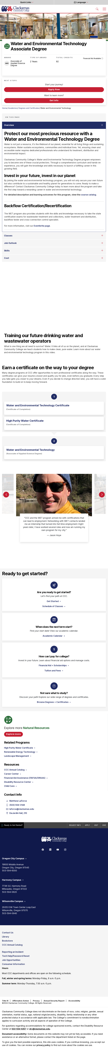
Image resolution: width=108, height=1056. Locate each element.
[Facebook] (42, 849)
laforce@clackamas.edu (20, 809)
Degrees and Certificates (28, 108)
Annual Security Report (54, 1001)
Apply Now (54, 89)
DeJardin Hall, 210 (16, 813)
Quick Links (26, 2)
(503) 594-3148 (15, 805)
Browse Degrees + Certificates (54, 702)
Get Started (54, 601)
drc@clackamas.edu (39, 1029)
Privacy (36, 1001)
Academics (12, 108)
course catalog (88, 195)
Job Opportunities (11, 960)
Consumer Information (13, 964)
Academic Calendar (53, 636)
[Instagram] (65, 849)
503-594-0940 (9, 913)
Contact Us (7, 932)
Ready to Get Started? (12, 825)
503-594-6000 (9, 870)
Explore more (13, 734)
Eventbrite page (42, 226)
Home (4, 108)
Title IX (5, 1001)
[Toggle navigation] (104, 9)
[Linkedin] (50, 849)
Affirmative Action (20, 1001)
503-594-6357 (19, 1029)
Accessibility (74, 1001)
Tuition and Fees (54, 670)
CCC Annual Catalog (15, 770)
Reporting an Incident (12, 952)
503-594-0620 (9, 892)
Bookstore (7, 941)
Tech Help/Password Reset (15, 956)
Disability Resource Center (19, 782)
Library (5, 937)
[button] (102, 495)
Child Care (10, 786)
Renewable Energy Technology (21, 752)
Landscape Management (18, 756)
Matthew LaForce (16, 801)
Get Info (54, 100)
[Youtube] (57, 849)
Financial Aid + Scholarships (54, 665)
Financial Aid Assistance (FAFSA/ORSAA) (26, 778)
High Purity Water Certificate (20, 748)
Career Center (12, 774)
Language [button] (80, 2)
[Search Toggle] (97, 9)
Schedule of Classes (54, 606)
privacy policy (43, 1045)
